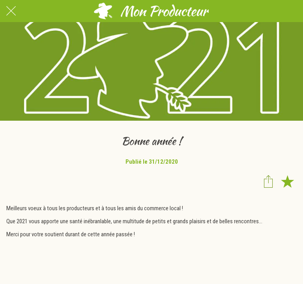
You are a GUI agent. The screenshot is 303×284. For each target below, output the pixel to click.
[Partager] (268, 181)
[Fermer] (11, 11)
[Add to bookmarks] (287, 181)
